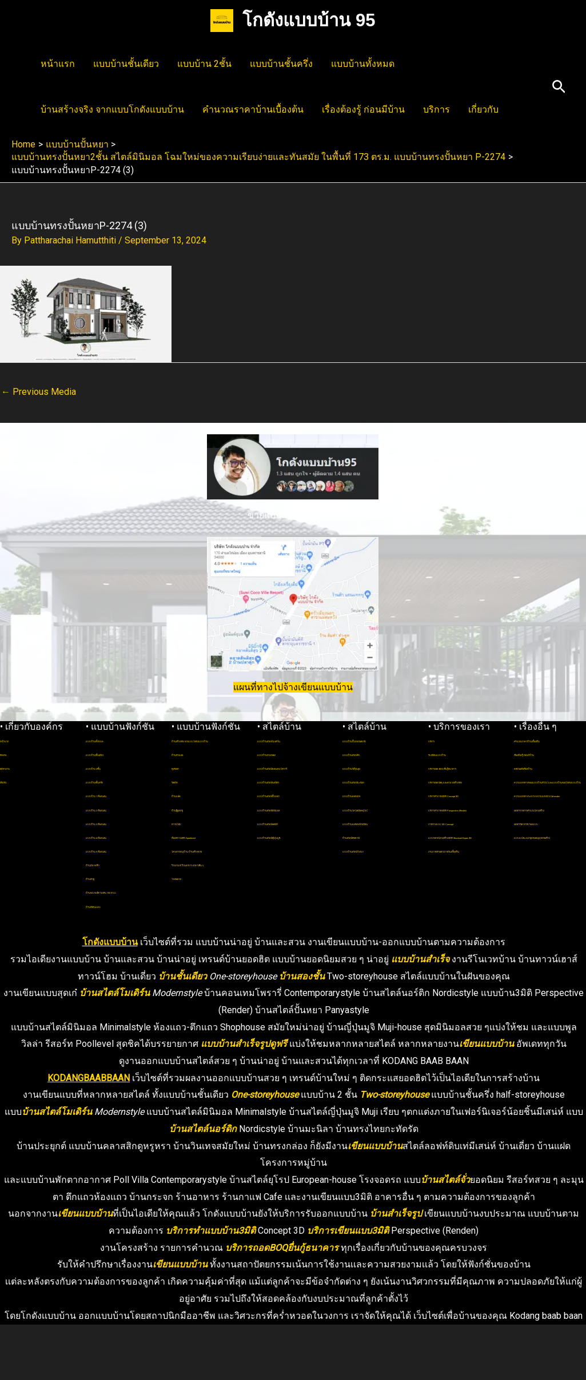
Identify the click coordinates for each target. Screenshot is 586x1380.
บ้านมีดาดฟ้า (106, 863)
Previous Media (38, 391)
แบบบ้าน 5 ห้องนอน (117, 850)
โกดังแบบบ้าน (110, 997)
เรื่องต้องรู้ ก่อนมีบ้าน (363, 109)
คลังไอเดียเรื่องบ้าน (544, 781)
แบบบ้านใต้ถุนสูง (369, 781)
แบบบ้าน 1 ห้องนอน (117, 794)
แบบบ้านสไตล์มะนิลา (376, 794)
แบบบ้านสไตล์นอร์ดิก (291, 794)
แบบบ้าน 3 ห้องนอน (117, 822)
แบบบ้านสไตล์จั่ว (369, 767)
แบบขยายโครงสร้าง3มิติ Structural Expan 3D (460, 919)
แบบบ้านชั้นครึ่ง (281, 63)
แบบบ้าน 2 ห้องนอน (117, 809)
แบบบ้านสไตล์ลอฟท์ (289, 836)
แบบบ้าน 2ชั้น (204, 63)
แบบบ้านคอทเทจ (369, 809)
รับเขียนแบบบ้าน (454, 753)
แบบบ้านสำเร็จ (420, 1014)
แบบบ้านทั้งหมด (362, 63)
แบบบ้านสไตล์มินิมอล (292, 822)
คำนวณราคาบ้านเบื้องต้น (253, 109)
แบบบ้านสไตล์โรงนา (375, 891)
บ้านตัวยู (99, 877)
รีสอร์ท (183, 794)
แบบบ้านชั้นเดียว (126, 63)
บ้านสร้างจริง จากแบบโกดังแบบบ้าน (112, 109)
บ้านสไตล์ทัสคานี (370, 877)
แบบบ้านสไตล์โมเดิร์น (292, 739)
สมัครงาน (15, 767)
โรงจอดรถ (188, 933)
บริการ (436, 109)
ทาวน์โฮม (188, 836)
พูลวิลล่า (185, 781)
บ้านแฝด (185, 809)
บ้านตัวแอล (190, 767)
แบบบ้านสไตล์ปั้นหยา (291, 809)
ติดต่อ (9, 753)
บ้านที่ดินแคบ (107, 919)
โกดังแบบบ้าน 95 (308, 20)
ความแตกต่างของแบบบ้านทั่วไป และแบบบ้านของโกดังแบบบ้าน (549, 808)
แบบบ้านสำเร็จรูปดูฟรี (244, 1099)
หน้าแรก (58, 63)
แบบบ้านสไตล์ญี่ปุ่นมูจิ (292, 850)
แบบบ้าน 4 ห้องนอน (117, 836)
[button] (559, 87)
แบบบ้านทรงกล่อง (285, 753)
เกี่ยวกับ (483, 109)
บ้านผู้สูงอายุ (191, 822)
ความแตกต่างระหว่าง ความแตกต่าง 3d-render (548, 850)
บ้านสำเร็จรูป (396, 1268)
